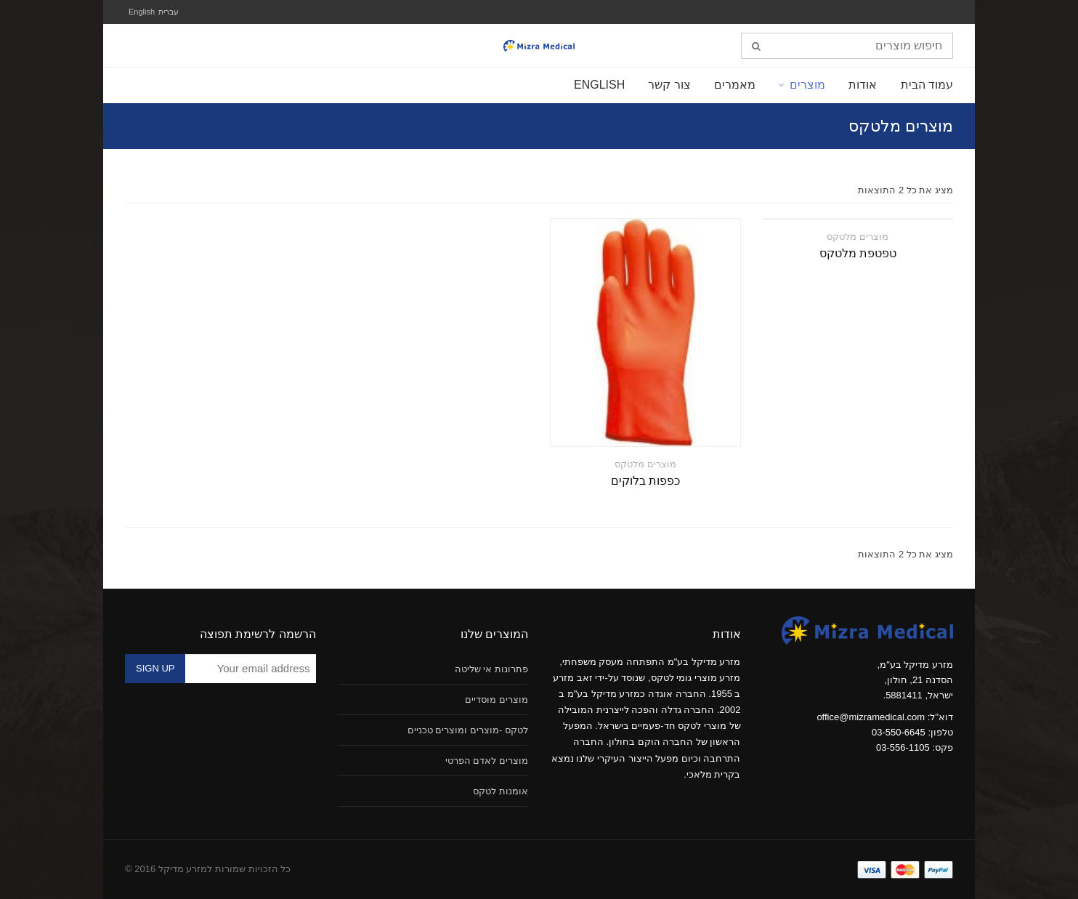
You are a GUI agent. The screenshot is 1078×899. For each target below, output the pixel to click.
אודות (862, 84)
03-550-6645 (898, 732)
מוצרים (807, 84)
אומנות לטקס (500, 791)
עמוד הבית (927, 84)
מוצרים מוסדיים (496, 699)
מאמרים (734, 84)
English (142, 11)
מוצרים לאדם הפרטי (486, 760)
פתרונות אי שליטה (491, 669)
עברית (168, 11)
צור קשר (669, 84)
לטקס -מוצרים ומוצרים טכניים (468, 730)
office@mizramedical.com (870, 716)
